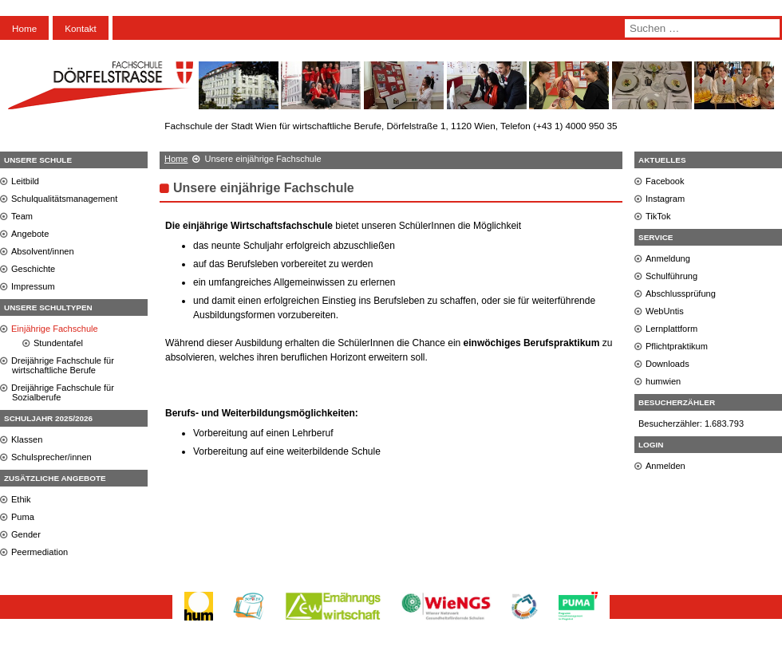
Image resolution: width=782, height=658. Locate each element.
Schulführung (671, 276)
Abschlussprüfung (681, 293)
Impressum (33, 286)
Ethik (21, 499)
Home (24, 28)
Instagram (665, 198)
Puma (22, 517)
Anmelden (665, 466)
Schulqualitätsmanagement (64, 198)
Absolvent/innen (42, 251)
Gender (26, 534)
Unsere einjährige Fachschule (263, 188)
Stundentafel (58, 343)
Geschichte (33, 269)
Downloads (667, 363)
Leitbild (25, 181)
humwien (663, 381)
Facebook (665, 181)
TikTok (658, 216)
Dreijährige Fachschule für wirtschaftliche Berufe (62, 365)
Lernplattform (671, 328)
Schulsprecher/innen (51, 457)
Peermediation (39, 552)
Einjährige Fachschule (54, 328)
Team (22, 216)
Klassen (26, 439)
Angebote (30, 233)
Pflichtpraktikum (677, 346)
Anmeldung (668, 258)
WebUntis (665, 311)
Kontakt (81, 28)
